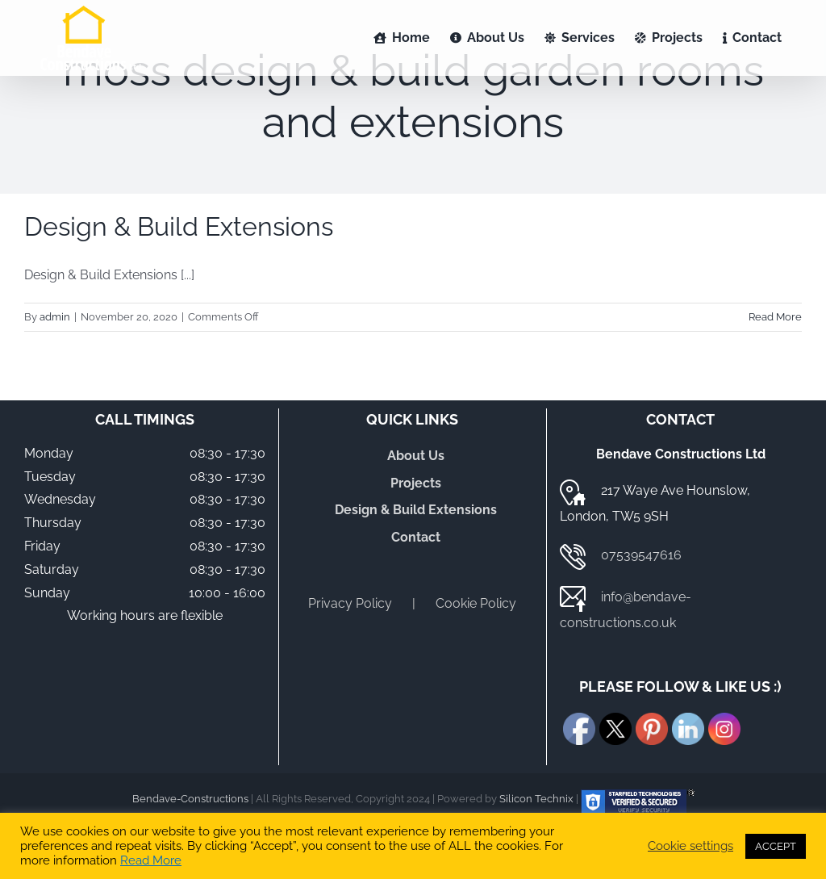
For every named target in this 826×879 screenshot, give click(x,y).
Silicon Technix (536, 799)
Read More (150, 860)
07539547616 (641, 555)
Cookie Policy (476, 603)
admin (55, 317)
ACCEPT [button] (775, 846)
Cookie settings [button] (690, 845)
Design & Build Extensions (178, 226)
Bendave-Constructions (190, 799)
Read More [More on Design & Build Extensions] (775, 317)
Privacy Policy (350, 603)
